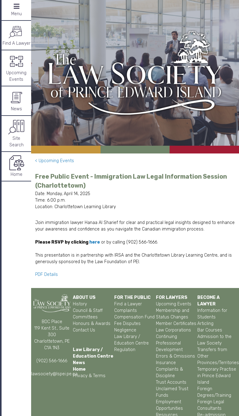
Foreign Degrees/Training (214, 392)
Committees (85, 317)
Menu (16, 9)
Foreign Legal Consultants (210, 405)
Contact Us (84, 330)
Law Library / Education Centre (131, 340)
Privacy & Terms (89, 375)
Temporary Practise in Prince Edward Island (216, 376)
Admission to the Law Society (214, 340)
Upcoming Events (16, 67)
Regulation (124, 349)
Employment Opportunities (169, 405)
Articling (205, 323)
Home (16, 166)
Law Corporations (173, 330)
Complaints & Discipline (169, 372)
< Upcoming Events (54, 160)
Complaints (125, 310)
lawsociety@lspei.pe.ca (54, 374)
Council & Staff (88, 310)
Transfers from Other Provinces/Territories (218, 356)
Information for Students (212, 314)
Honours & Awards (91, 323)
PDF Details (47, 274)
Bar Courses (209, 330)
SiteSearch (16, 133)
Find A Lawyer (16, 35)
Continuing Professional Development (169, 343)
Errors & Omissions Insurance (175, 359)
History (80, 304)
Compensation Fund (134, 317)
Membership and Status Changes (172, 314)
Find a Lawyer (128, 304)
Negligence (125, 330)
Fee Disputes (127, 323)
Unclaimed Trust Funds (172, 392)
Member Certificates (176, 323)
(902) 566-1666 (51, 360)
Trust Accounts (171, 382)
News (16, 100)
